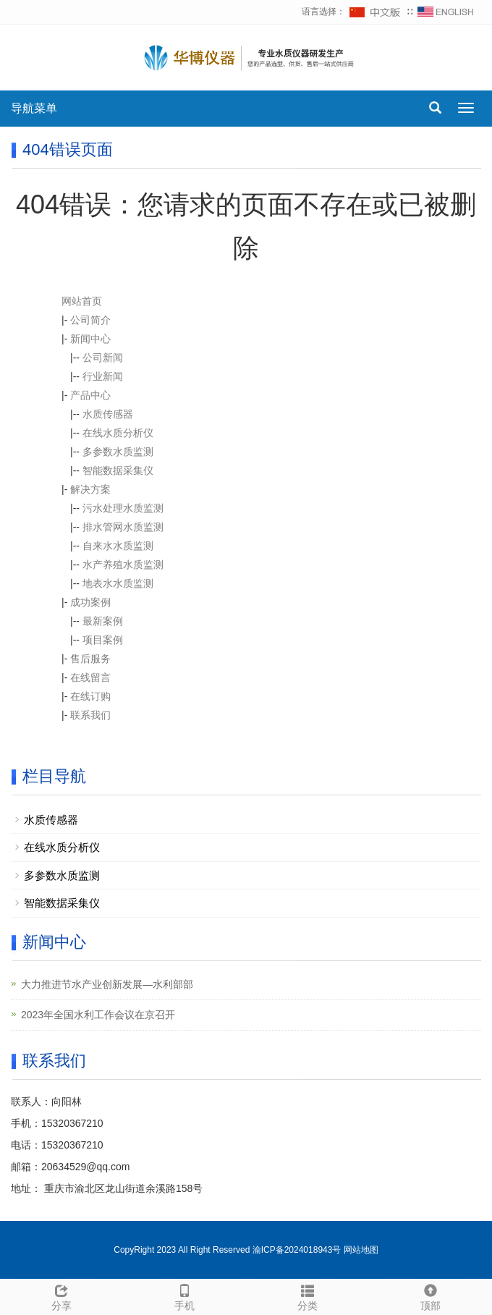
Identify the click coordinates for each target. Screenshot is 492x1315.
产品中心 (90, 395)
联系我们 (90, 715)
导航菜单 (34, 108)
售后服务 (90, 658)
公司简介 (90, 320)
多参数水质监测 (117, 451)
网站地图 (361, 1250)
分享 (61, 1295)
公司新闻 (102, 357)
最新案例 (102, 621)
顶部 (430, 1295)
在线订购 (90, 696)
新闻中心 (90, 338)
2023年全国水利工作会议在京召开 (98, 1014)
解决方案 (90, 489)
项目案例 (102, 640)
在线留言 (90, 677)
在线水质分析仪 (117, 433)
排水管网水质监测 (123, 527)
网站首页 (82, 301)
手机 (184, 1295)
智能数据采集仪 (117, 470)
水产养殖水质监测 (123, 564)
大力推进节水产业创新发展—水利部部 (107, 984)
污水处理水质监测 (123, 508)
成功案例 (90, 602)
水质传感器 (107, 414)
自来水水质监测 (117, 545)
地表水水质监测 (117, 583)
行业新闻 (102, 376)
